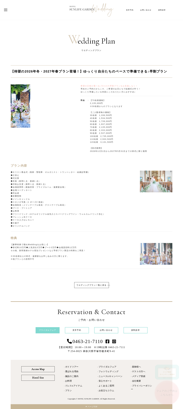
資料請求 (162, 10)
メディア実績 (138, 376)
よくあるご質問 (106, 385)
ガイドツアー (72, 366)
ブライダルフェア (107, 366)
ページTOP (91, 406)
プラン (68, 390)
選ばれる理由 (72, 371)
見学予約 (130, 10)
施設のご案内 (72, 376)
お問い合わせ (146, 10)
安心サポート (105, 381)
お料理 (68, 381)
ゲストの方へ (138, 371)
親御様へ (136, 366)
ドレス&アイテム (73, 385)
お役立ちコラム (106, 390)
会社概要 (136, 381)
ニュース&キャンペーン (110, 376)
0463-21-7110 (88, 341)
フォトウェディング (109, 371)
